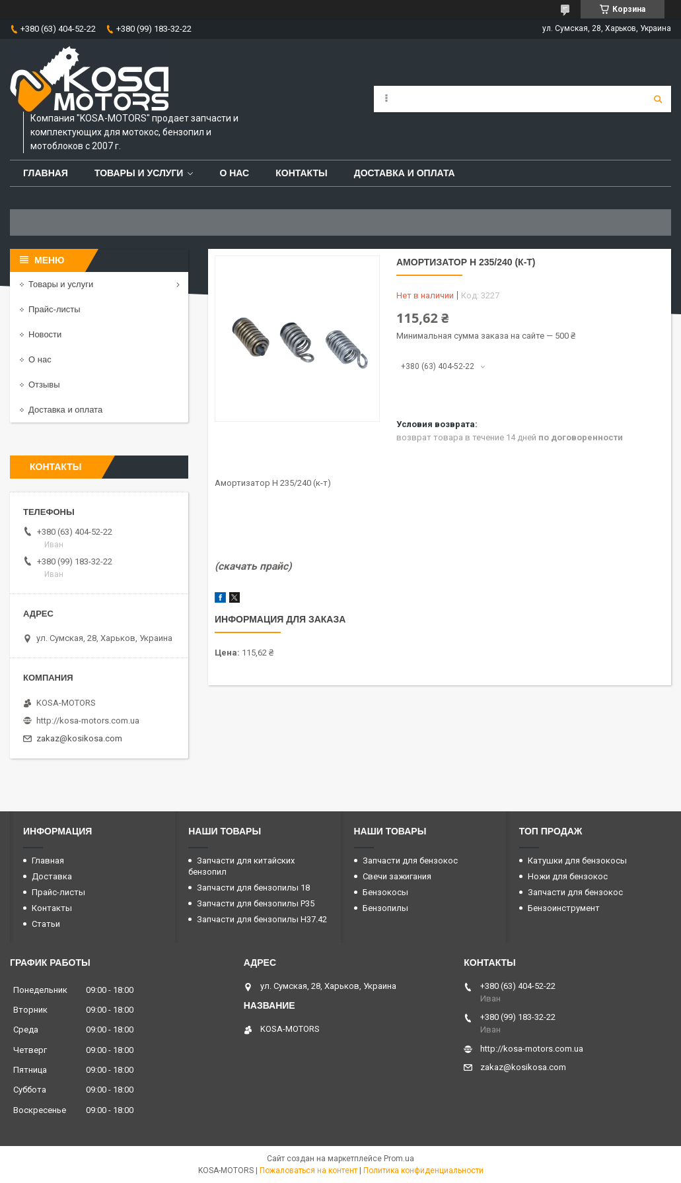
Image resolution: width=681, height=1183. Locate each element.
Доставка (52, 876)
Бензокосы (385, 892)
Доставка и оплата (404, 173)
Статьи (46, 924)
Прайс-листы (54, 309)
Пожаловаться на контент (308, 1170)
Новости (44, 334)
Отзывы (44, 384)
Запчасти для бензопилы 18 (253, 888)
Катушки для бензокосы (577, 860)
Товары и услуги (139, 173)
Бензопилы (385, 908)
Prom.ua (399, 1158)
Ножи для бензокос (568, 876)
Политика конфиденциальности (423, 1170)
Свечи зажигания (397, 876)
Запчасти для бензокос (410, 860)
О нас (234, 173)
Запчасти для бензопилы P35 (255, 903)
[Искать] (658, 99)
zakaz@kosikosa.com (79, 738)
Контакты (301, 173)
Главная (45, 173)
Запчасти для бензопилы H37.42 (262, 919)
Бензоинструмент (564, 908)
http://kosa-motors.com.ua (87, 721)
